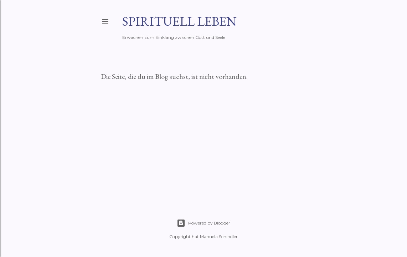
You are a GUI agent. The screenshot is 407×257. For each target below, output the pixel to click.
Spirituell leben (179, 21)
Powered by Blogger (203, 223)
